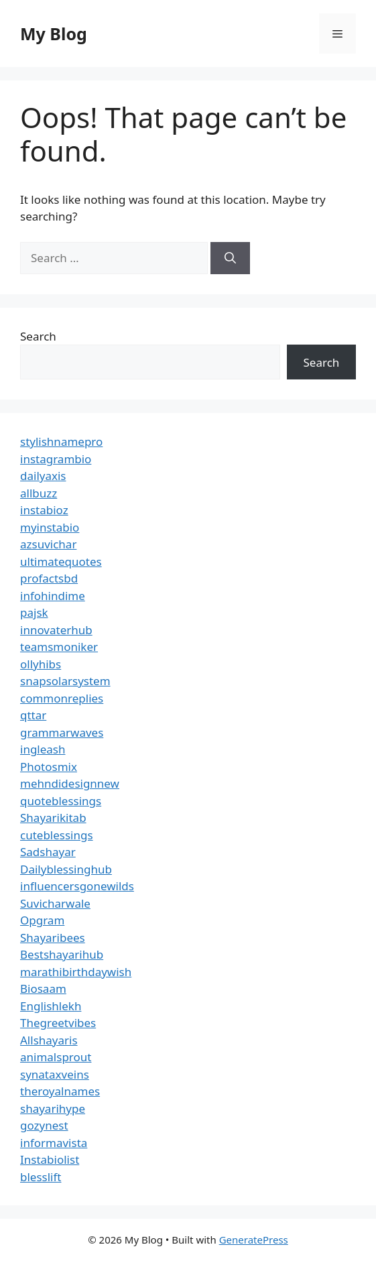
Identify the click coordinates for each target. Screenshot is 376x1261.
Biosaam (43, 988)
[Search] (230, 258)
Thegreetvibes (58, 1022)
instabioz (44, 510)
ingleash (43, 749)
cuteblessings (56, 835)
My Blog (53, 33)
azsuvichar (48, 544)
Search (38, 336)
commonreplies (61, 698)
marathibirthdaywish (75, 971)
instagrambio (55, 459)
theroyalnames (60, 1091)
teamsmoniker (59, 646)
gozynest (44, 1125)
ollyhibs (40, 664)
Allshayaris (49, 1040)
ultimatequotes (61, 561)
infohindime (52, 595)
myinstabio (49, 527)
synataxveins (54, 1074)
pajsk (34, 612)
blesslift (40, 1177)
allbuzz (38, 493)
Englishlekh (50, 1006)
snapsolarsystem (65, 680)
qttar (33, 715)
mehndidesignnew (69, 783)
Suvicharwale (55, 903)
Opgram (42, 920)
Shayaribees (52, 937)
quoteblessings (60, 800)
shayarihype (52, 1108)
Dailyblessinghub (66, 869)
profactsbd (49, 578)
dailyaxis (43, 475)
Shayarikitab (53, 817)
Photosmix (48, 766)
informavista (53, 1142)
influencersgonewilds (77, 886)
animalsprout (55, 1057)
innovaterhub (56, 630)
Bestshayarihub (61, 954)
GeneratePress (253, 1239)
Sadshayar (48, 851)
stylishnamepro (61, 441)
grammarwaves (61, 732)
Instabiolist (49, 1159)
